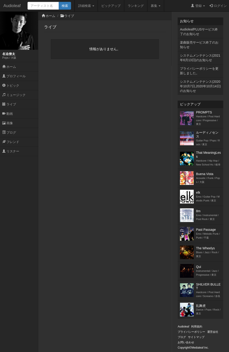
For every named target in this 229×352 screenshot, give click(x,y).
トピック (10, 85)
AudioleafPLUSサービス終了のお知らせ (199, 32)
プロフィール (14, 76)
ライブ (9, 104)
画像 (7, 123)
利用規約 (196, 326)
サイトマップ (196, 337)
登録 (198, 6)
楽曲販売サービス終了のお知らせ (199, 45)
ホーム (9, 67)
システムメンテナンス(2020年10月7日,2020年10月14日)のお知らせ (200, 86)
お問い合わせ (186, 342)
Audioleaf (12, 5)
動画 (7, 114)
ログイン (218, 6)
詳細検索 (86, 6)
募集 (155, 6)
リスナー (10, 151)
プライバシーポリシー (191, 331)
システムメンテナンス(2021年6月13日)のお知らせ (200, 58)
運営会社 (212, 331)
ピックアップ (111, 6)
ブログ (9, 132)
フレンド (10, 142)
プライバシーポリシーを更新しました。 (199, 71)
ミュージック (14, 95)
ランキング (136, 6)
